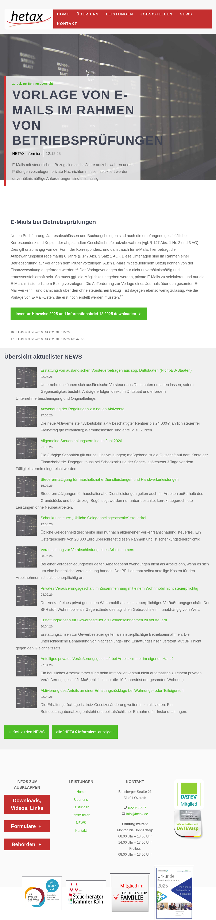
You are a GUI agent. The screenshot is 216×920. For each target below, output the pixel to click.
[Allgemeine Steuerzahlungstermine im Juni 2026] (26, 449)
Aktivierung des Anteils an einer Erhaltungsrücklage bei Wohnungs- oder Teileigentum (112, 690)
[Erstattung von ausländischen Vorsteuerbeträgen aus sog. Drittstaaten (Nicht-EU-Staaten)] (26, 378)
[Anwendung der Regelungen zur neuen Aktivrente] (26, 417)
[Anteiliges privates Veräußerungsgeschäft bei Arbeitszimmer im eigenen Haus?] (26, 667)
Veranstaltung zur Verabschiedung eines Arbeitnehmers (87, 550)
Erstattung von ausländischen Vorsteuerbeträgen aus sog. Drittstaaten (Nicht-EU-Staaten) (116, 370)
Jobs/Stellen (156, 14)
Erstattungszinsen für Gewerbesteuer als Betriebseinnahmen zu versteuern (103, 620)
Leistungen (119, 14)
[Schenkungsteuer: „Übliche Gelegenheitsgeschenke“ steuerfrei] (26, 526)
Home (63, 14)
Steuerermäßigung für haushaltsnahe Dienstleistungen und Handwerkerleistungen (109, 479)
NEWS (186, 14)
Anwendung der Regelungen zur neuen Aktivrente (82, 409)
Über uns (88, 14)
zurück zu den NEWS (26, 732)
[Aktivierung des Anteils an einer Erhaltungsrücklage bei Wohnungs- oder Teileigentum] (26, 698)
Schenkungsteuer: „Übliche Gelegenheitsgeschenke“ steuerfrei (93, 518)
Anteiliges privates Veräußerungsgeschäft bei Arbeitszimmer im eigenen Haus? (106, 659)
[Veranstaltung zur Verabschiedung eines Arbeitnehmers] (26, 558)
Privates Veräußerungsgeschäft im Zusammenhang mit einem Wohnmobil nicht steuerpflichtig (119, 588)
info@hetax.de (137, 814)
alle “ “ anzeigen (85, 732)
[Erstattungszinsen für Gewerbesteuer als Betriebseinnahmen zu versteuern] (26, 628)
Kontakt (67, 24)
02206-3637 (137, 808)
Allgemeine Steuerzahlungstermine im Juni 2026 (81, 441)
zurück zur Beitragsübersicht (32, 83)
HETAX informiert (27, 154)
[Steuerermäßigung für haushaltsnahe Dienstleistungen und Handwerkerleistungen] (26, 487)
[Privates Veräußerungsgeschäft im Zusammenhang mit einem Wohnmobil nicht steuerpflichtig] (26, 596)
